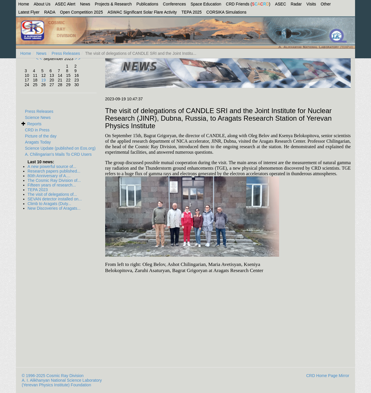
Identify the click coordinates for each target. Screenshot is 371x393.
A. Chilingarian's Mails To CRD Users (58, 154)
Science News (38, 117)
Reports (34, 124)
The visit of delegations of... (52, 194)
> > (76, 58)
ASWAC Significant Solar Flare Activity (142, 12)
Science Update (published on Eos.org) (60, 148)
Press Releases (66, 53)
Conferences (174, 4)
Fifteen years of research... (52, 185)
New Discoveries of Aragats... (54, 208)
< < (39, 58)
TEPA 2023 (38, 189)
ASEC (280, 4)
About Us (42, 4)
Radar (296, 4)
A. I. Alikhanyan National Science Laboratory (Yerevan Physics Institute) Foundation (62, 382)
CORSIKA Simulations (226, 12)
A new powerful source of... (52, 166)
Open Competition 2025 (81, 12)
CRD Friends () (248, 4)
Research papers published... (54, 171)
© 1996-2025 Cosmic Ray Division (52, 375)
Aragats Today (38, 142)
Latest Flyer (28, 12)
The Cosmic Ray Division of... (54, 180)
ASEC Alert (65, 4)
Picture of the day (41, 136)
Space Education (206, 4)
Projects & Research (113, 4)
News (85, 4)
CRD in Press (37, 130)
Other (326, 4)
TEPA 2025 (191, 12)
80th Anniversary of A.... (49, 175)
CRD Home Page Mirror (327, 375)
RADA (49, 12)
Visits (311, 4)
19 (43, 80)
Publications (148, 4)
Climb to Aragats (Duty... (49, 203)
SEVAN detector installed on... (55, 199)
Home (23, 4)
